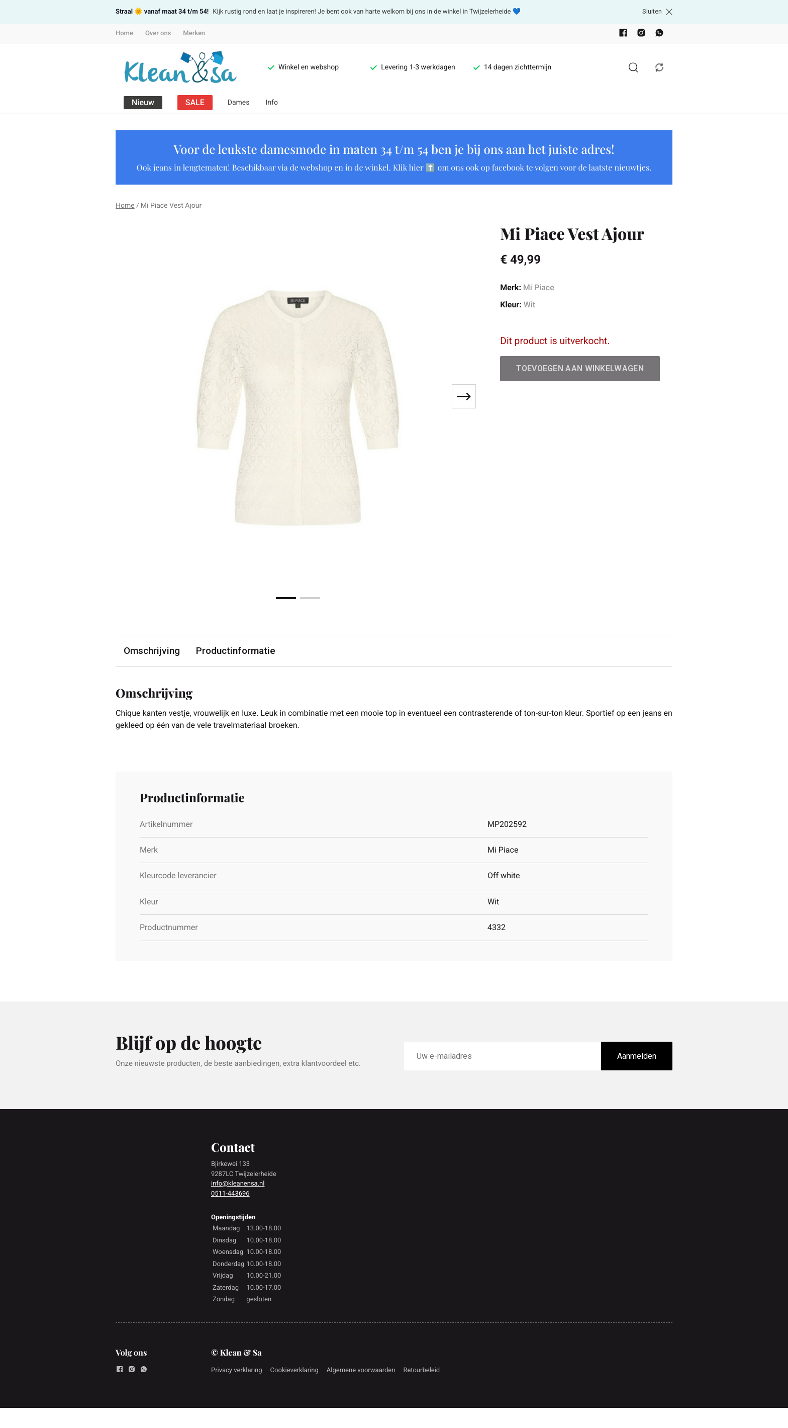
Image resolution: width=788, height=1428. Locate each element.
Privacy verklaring (236, 1370)
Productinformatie (235, 650)
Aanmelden (636, 1056)
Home (124, 33)
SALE (195, 102)
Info (272, 103)
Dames (239, 103)
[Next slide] (464, 396)
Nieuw (143, 102)
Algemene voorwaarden (361, 1370)
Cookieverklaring (294, 1370)
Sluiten (657, 11)
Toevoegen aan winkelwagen (580, 368)
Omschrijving (152, 650)
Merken (194, 33)
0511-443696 (230, 1194)
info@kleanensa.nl (237, 1184)
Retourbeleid (421, 1370)
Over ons (158, 33)
